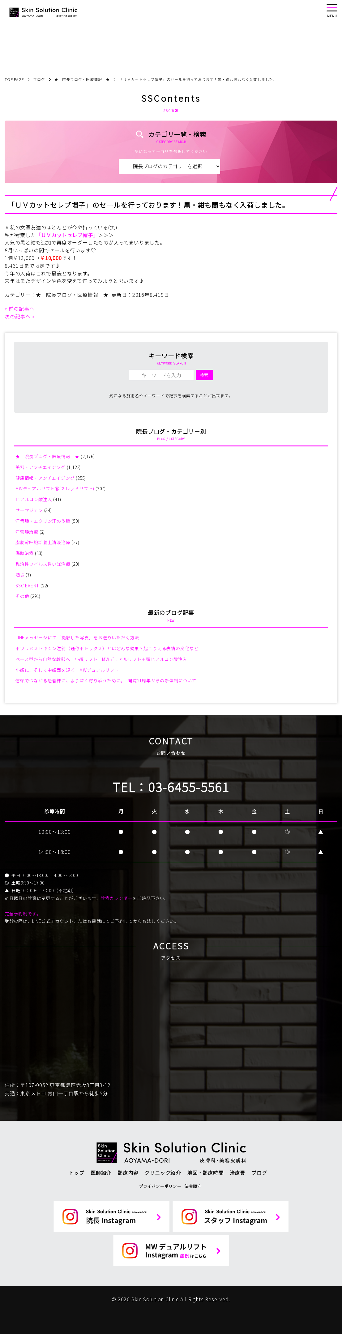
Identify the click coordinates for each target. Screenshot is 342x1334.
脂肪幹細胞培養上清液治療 (43, 542)
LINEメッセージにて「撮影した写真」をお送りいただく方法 (77, 637)
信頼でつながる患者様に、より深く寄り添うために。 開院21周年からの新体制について (106, 680)
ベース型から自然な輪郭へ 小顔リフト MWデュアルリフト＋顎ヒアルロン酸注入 (101, 659)
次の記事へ (18, 316)
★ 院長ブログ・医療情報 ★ (72, 294)
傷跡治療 (24, 553)
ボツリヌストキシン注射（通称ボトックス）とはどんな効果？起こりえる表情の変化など (107, 648)
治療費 (237, 1172)
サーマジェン (29, 510)
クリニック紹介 (162, 1172)
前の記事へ (22, 308)
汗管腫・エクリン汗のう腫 (43, 521)
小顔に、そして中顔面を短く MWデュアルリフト (67, 670)
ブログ (259, 1172)
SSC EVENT (27, 585)
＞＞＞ (105, 235)
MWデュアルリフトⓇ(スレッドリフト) (54, 488)
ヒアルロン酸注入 (33, 499)
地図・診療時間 (205, 1172)
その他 (22, 596)
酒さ (20, 575)
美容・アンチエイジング (40, 467)
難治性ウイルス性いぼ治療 (43, 564)
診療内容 (128, 1172)
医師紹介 (101, 1172)
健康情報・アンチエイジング (45, 478)
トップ (76, 1172)
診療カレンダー (116, 898)
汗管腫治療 (26, 532)
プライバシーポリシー (160, 1186)
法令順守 (193, 1186)
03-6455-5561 (188, 787)
